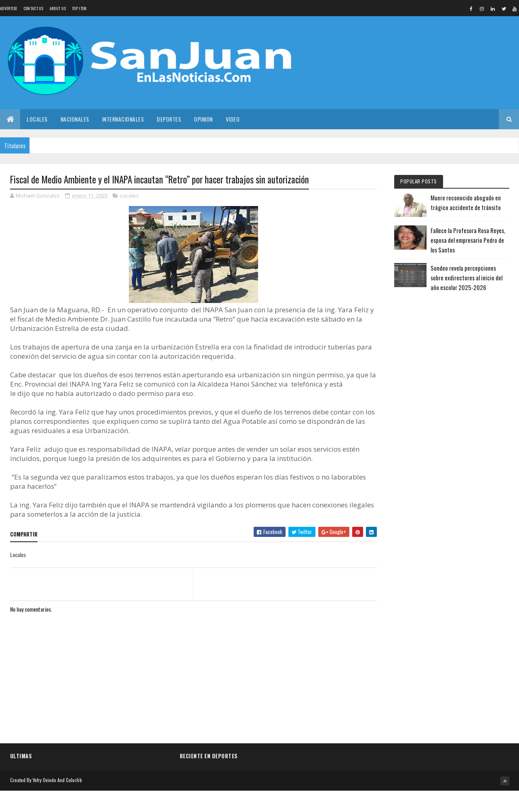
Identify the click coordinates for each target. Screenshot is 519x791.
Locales (37, 119)
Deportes (169, 119)
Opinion (203, 119)
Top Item (79, 8)
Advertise (8, 8)
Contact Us (33, 8)
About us (58, 8)
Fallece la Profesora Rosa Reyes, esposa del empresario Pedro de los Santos (468, 240)
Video (233, 119)
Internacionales (123, 119)
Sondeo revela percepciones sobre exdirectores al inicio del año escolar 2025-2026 (466, 277)
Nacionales (75, 119)
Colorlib (74, 779)
